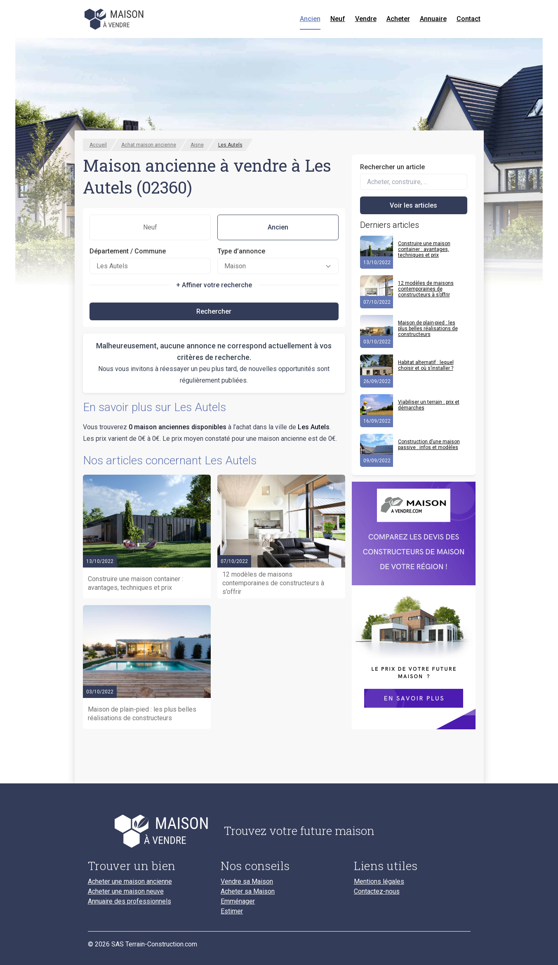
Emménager (238, 901)
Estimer (232, 911)
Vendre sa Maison (247, 881)
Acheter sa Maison (248, 891)
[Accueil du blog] (149, 830)
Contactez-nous (377, 891)
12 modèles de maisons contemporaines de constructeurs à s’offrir (426, 289)
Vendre (366, 19)
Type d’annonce (241, 251)
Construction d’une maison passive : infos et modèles (429, 444)
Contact (468, 19)
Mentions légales (379, 881)
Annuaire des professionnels (129, 901)
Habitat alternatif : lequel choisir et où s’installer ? (426, 365)
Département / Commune (127, 251)
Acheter (398, 19)
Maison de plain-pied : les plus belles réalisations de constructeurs (428, 328)
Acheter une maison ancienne (130, 881)
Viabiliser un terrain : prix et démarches (428, 405)
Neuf (337, 19)
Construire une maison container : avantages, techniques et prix (424, 249)
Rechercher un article (392, 167)
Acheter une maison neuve (126, 891)
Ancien (310, 19)
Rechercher (213, 311)
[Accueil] (115, 19)
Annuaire (433, 19)
